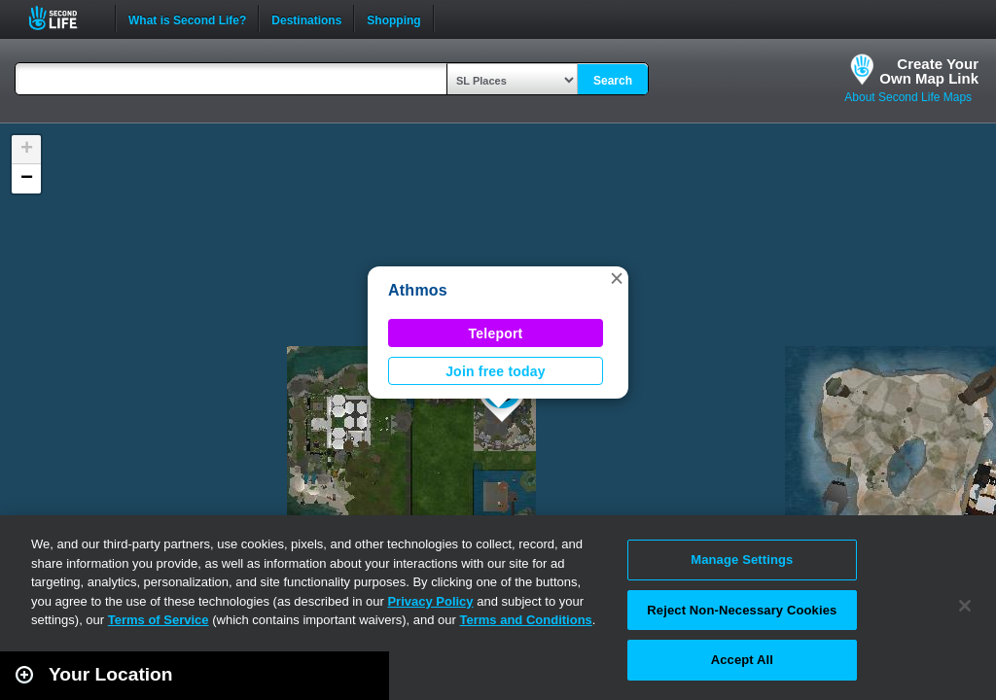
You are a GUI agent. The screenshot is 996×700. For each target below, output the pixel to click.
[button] (616, 278)
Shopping (393, 18)
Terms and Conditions (526, 619)
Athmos (417, 290)
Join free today (495, 371)
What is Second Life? (187, 18)
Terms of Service (158, 619)
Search (612, 81)
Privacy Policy (430, 601)
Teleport (496, 333)
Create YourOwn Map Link (928, 71)
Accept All (742, 659)
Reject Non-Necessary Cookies (741, 610)
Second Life (63, 18)
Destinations (306, 18)
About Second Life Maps (908, 97)
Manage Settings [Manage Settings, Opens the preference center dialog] (742, 559)
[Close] (964, 605)
